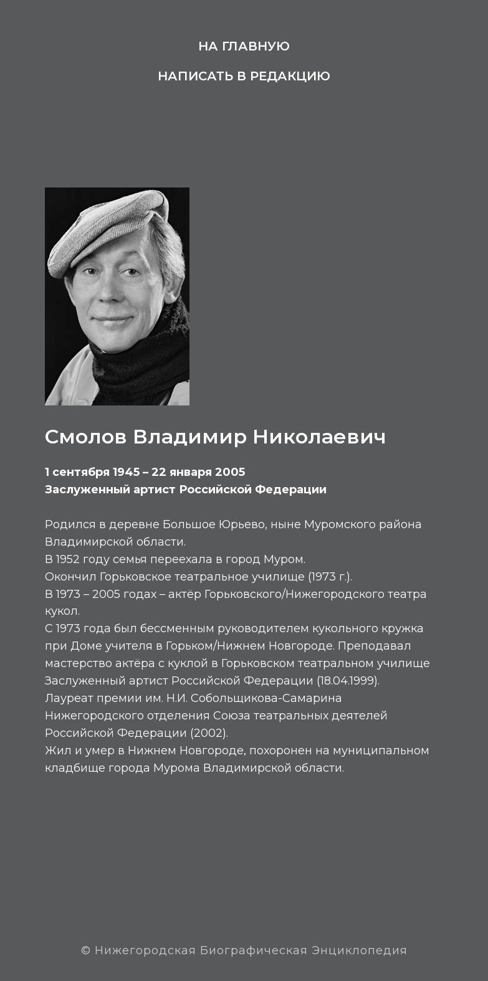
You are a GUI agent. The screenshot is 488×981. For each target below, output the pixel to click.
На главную (244, 46)
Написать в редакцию (244, 76)
